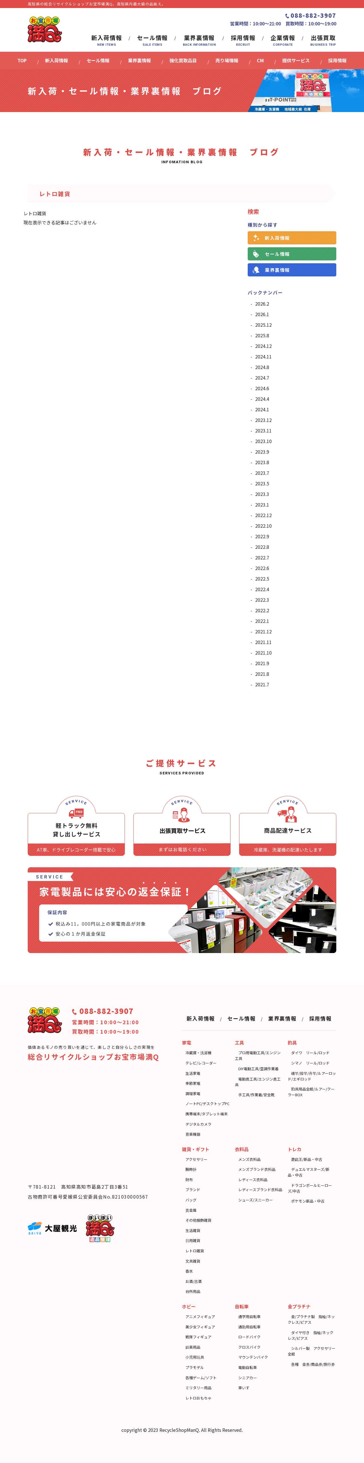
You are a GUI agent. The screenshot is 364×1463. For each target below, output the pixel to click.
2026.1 (262, 314)
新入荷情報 (277, 237)
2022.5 (262, 578)
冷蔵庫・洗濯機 (198, 1052)
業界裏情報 (277, 269)
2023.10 (263, 441)
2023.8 (262, 462)
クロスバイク (249, 1347)
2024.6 (262, 388)
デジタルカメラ (198, 1124)
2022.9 (262, 536)
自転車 (242, 1306)
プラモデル (194, 1367)
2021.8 (262, 673)
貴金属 (191, 1210)
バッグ (191, 1200)
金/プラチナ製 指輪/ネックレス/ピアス (311, 1319)
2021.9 (262, 663)
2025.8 (262, 335)
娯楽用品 (192, 1347)
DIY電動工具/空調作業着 (258, 1068)
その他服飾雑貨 (198, 1220)
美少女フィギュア (200, 1327)
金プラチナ (299, 1306)
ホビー (189, 1306)
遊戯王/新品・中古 (306, 1159)
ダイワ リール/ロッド (310, 1052)
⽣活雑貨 (192, 1230)
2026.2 (262, 303)
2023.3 (262, 494)
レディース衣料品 (252, 1179)
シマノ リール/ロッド (310, 1063)
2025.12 (263, 324)
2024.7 (262, 377)
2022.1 (262, 620)
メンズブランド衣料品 (256, 1169)
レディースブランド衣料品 (260, 1189)
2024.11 (263, 356)
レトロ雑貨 (194, 1250)
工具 (239, 1042)
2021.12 (263, 631)
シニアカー (247, 1377)
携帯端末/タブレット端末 (206, 1114)
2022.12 (263, 515)
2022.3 (262, 599)
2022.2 (262, 610)
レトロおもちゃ (198, 1398)
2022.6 (262, 568)
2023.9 (262, 451)
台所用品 (192, 1291)
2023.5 (262, 483)
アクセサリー (196, 1159)
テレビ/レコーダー (201, 1063)
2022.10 (263, 525)
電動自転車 (247, 1367)
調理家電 (192, 1093)
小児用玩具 (194, 1357)
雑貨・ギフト (195, 1149)
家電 (186, 1042)
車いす (243, 1387)
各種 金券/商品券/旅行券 (313, 1364)
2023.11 (263, 430)
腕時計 (191, 1169)
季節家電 (192, 1083)
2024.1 (262, 409)
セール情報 (277, 253)
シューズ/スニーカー (255, 1200)
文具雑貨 (192, 1261)
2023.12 (263, 419)
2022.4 (262, 589)
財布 (189, 1179)
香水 (189, 1271)
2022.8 (262, 546)
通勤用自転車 (249, 1327)
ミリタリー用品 (198, 1387)
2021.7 (262, 684)
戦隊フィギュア (198, 1337)
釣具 (292, 1042)
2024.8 (262, 367)
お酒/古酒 (193, 1281)
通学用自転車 (249, 1316)
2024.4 (262, 398)
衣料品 (242, 1149)
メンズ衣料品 (249, 1159)
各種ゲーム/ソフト (201, 1377)
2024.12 (263, 345)
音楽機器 (192, 1134)
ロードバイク (249, 1337)
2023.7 (262, 472)
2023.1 (262, 504)
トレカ (294, 1149)
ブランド (192, 1189)
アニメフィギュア (200, 1316)
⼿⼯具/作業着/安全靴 (256, 1094)
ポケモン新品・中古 (308, 1201)
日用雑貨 (192, 1240)
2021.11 (263, 642)
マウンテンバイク (253, 1357)
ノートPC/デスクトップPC (207, 1103)
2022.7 (262, 557)
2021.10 (263, 652)
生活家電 (192, 1073)
